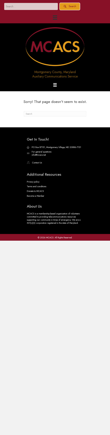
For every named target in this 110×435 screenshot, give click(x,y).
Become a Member (35, 195)
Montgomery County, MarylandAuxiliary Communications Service (55, 74)
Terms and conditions (36, 186)
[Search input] (31, 6)
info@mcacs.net (39, 154)
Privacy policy (33, 181)
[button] (69, 6)
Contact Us (37, 162)
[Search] (55, 113)
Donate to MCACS (35, 191)
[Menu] (55, 85)
